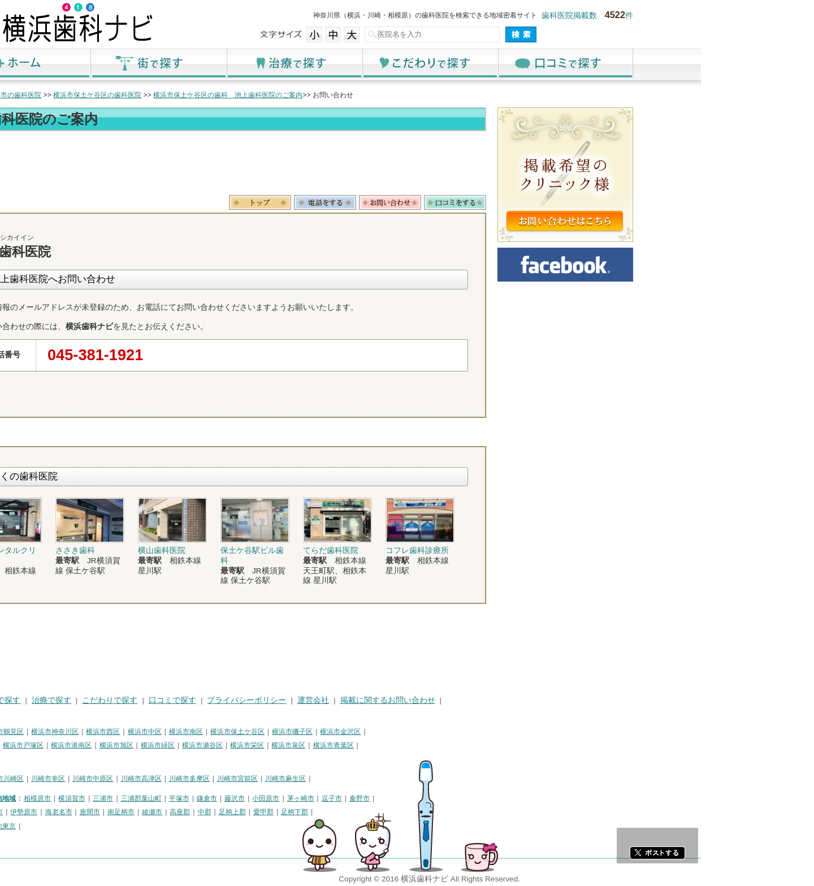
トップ (78, 95)
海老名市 (171, 812)
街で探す (271, 63)
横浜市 (78, 732)
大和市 (106, 812)
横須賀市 (184, 798)
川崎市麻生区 (398, 779)
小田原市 (378, 798)
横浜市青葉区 (446, 745)
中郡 (317, 812)
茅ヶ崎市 (413, 798)
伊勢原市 (136, 812)
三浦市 (216, 798)
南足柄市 (234, 812)
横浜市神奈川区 (168, 732)
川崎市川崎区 (116, 779)
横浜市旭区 (229, 745)
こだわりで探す (542, 63)
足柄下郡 (407, 812)
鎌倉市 (320, 798)
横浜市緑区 (271, 745)
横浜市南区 (299, 732)
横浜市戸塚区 (136, 745)
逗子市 (445, 798)
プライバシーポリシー (359, 700)
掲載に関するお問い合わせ (500, 700)
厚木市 (78, 812)
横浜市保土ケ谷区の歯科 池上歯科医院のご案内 (340, 95)
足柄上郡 (345, 812)
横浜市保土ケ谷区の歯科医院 (210, 95)
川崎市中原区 (205, 779)
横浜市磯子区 (405, 732)
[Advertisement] (333, 165)
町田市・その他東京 (98, 826)
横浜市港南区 (184, 745)
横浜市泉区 (401, 745)
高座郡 (293, 812)
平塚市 (292, 798)
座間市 (203, 812)
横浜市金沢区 (453, 732)
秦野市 (472, 798)
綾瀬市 (265, 812)
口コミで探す (678, 63)
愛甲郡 (376, 812)
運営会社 (426, 700)
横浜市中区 (258, 732)
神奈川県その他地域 (98, 798)
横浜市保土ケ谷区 (350, 732)
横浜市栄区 (360, 745)
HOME (79, 700)
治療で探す (407, 63)
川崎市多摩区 (302, 779)
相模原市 (150, 798)
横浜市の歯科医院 (127, 95)
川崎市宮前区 (350, 779)
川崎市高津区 (254, 779)
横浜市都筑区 (88, 759)
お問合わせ (503, 202)
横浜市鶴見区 (116, 732)
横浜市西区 (216, 732)
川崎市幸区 (161, 779)
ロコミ (568, 202)
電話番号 (438, 202)
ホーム (136, 63)
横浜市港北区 (88, 745)
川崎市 (78, 779)
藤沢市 (347, 798)
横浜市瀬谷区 (315, 745)
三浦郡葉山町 (254, 798)
